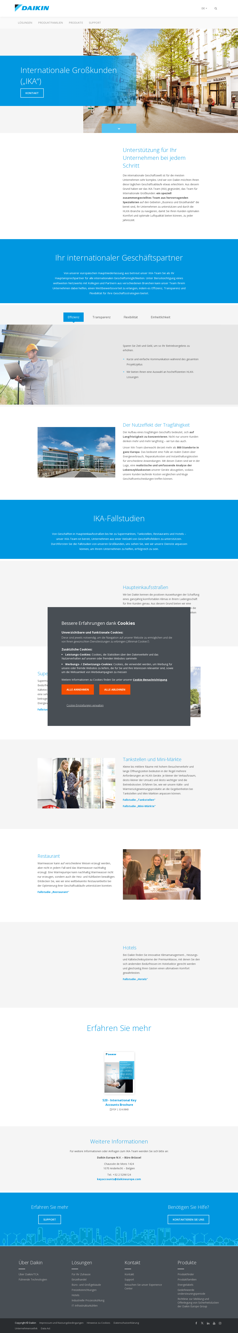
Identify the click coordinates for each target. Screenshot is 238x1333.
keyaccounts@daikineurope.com (119, 1179)
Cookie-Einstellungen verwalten (85, 705)
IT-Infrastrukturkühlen (85, 1305)
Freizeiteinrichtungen (84, 1290)
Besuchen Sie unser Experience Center (143, 1286)
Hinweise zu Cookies (98, 1322)
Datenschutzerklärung (126, 1322)
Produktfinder (186, 1274)
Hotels (75, 1295)
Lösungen (25, 22)
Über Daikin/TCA (28, 1274)
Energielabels (185, 1284)
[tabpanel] (119, 365)
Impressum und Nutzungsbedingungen (61, 1322)
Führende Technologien (33, 1279)
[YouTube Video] (76, 185)
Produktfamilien (50, 22)
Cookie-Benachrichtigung (150, 679)
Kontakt (129, 1274)
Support (95, 22)
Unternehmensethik (26, 1328)
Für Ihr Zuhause (81, 1274)
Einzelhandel (79, 1279)
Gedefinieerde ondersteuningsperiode (191, 1291)
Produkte (76, 22)
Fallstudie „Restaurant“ (51, 892)
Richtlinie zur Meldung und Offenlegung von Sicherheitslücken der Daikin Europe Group (198, 1302)
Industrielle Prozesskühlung (88, 1300)
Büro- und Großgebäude (86, 1284)
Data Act (45, 1328)
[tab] (73, 317)
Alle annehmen (78, 689)
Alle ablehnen (114, 689)
